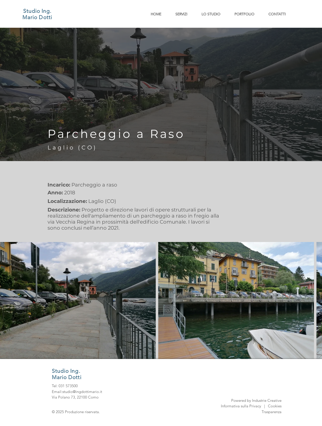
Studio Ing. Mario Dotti (67, 374)
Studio (32, 11)
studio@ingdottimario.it (82, 391)
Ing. (46, 11)
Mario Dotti (37, 17)
